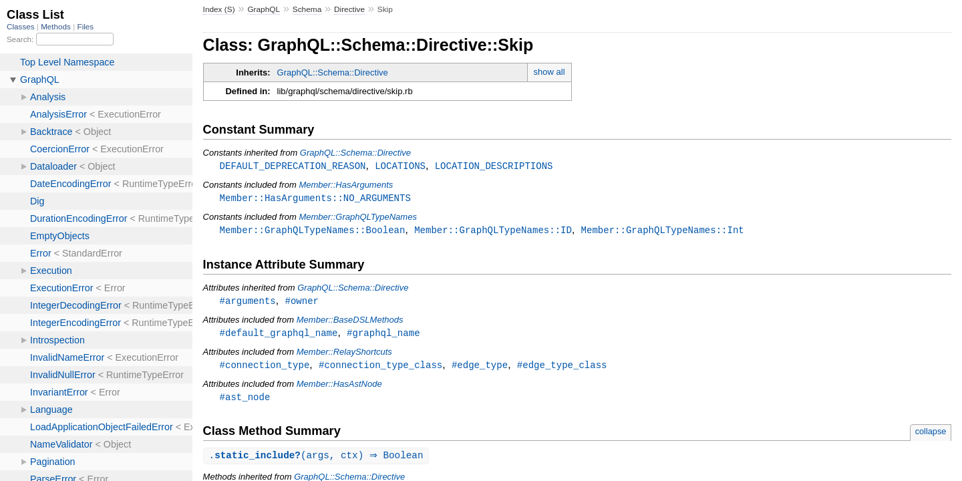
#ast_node (245, 401)
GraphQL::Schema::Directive (332, 72)
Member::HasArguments (346, 185)
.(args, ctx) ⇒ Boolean (318, 460)
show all (549, 72)
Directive (349, 9)
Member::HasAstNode (339, 388)
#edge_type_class (562, 368)
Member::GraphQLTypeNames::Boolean (313, 231)
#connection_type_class (380, 368)
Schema (307, 9)
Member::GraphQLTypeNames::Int (662, 231)
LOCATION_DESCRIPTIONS (494, 166)
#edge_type (480, 368)
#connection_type (265, 368)
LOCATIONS (400, 166)
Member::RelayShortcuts (344, 355)
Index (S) (219, 9)
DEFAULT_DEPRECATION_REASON (293, 166)
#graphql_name (383, 335)
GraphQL (263, 9)
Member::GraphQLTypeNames (358, 218)
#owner (302, 303)
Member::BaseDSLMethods (350, 322)
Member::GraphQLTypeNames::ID (493, 231)
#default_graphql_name (279, 335)
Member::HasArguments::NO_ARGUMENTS (315, 198)
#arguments (248, 303)
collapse (931, 436)
